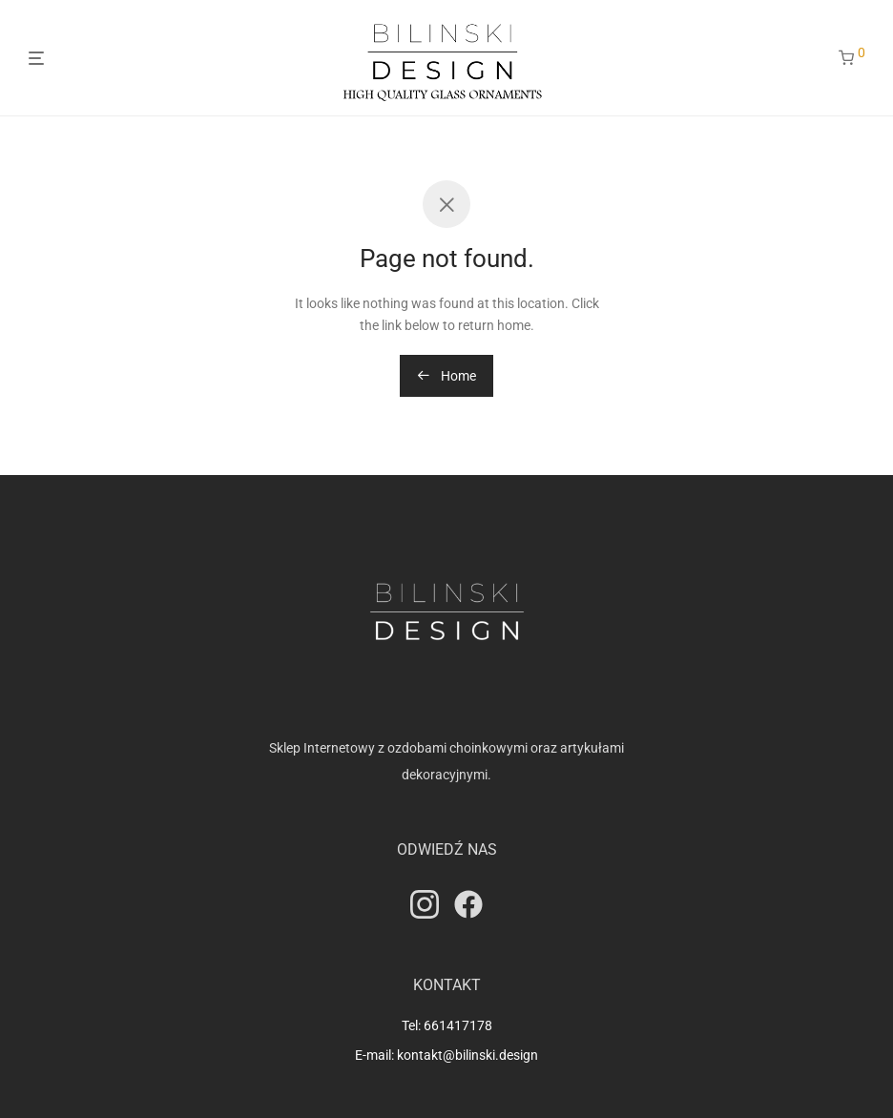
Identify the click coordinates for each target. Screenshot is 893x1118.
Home (446, 375)
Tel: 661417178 (447, 1025)
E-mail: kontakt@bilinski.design (446, 1055)
